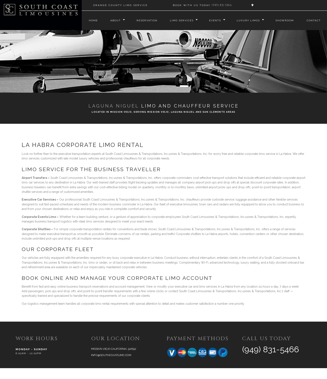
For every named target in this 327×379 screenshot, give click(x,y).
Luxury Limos (249, 20)
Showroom (286, 20)
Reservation (147, 20)
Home (92, 20)
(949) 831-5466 (222, 5)
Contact (95, 31)
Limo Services (182, 20)
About (115, 20)
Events (216, 20)
